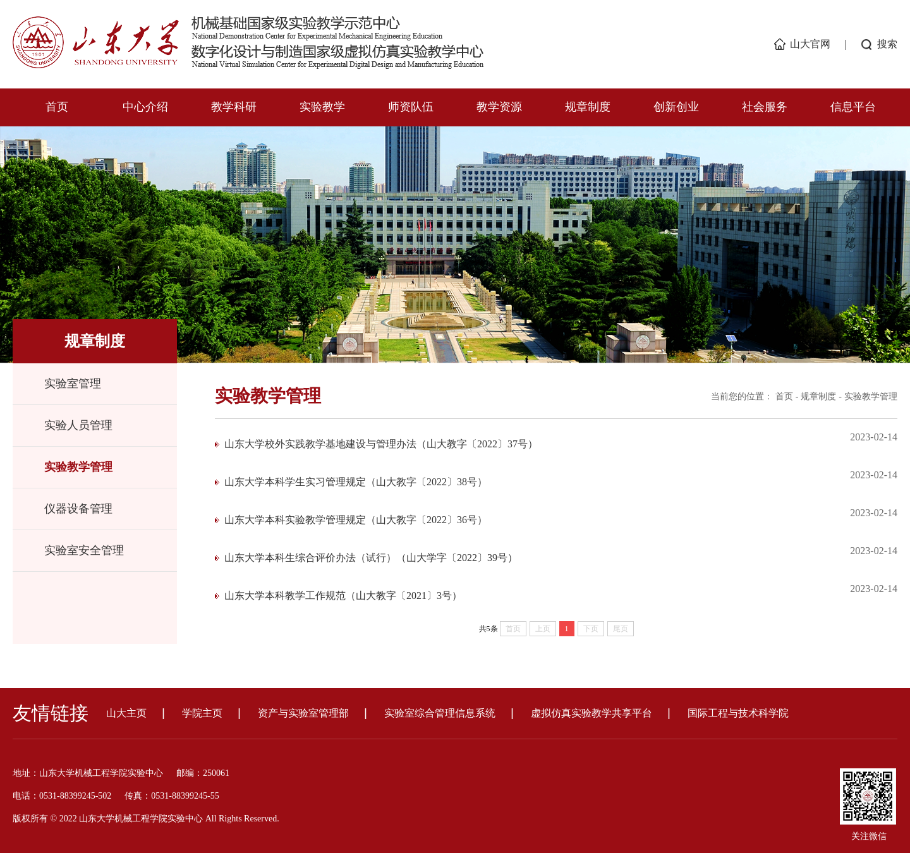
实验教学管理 (78, 467)
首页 (57, 106)
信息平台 (853, 106)
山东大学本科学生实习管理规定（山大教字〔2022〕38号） (355, 481)
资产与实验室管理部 (303, 713)
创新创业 (676, 106)
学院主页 (202, 713)
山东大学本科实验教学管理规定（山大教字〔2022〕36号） (355, 519)
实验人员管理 (78, 425)
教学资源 (499, 106)
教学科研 (234, 106)
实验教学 (322, 106)
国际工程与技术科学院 (738, 713)
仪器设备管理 (78, 508)
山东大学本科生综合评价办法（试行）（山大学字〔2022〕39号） (371, 557)
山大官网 (810, 44)
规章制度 (587, 106)
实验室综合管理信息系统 (439, 713)
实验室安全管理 (84, 550)
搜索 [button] (887, 44)
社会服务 (764, 106)
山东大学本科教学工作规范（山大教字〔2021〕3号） (343, 595)
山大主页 (126, 713)
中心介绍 (145, 106)
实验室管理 (72, 383)
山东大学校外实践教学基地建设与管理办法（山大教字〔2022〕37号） (381, 444)
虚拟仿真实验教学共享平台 (591, 713)
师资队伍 (411, 106)
